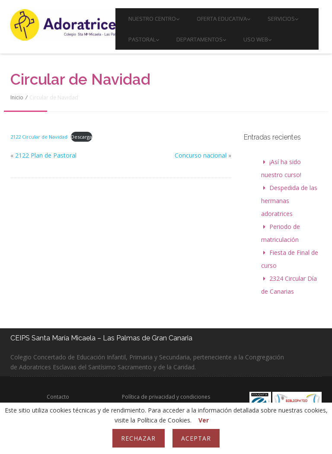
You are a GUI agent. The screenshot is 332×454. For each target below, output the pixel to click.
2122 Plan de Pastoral (46, 155)
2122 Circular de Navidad (38, 136)
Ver (203, 420)
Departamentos (201, 39)
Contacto (58, 396)
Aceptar (196, 438)
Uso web (257, 39)
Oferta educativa (223, 18)
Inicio (16, 97)
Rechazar (138, 438)
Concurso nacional (201, 155)
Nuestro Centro (153, 18)
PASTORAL (143, 39)
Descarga (81, 136)
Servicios (283, 18)
